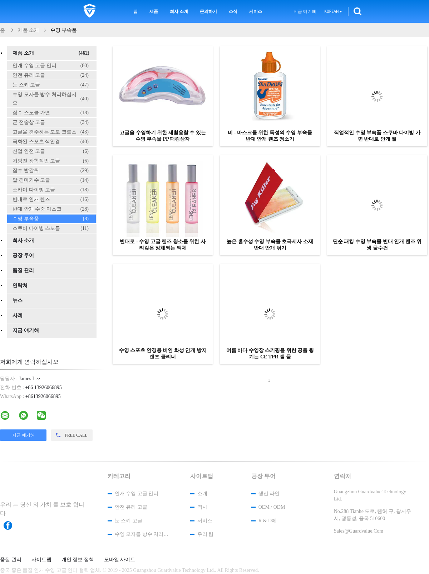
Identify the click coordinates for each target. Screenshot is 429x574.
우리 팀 (205, 534)
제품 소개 (51, 53)
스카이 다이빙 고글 (51, 190)
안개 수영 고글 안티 (51, 65)
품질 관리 (23, 270)
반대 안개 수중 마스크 (51, 209)
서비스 (204, 520)
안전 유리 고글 (51, 75)
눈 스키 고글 (51, 85)
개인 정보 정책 (77, 559)
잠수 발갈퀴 (51, 170)
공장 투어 (23, 255)
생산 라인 (269, 493)
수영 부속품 (51, 219)
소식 (233, 11)
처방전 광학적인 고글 (51, 161)
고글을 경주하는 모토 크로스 (51, 132)
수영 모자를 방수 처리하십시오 (51, 99)
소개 (202, 493)
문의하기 (208, 11)
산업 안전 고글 (51, 151)
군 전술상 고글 (51, 122)
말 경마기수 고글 (51, 180)
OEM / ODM (271, 507)
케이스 (255, 11)
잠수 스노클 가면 (51, 113)
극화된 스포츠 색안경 (51, 141)
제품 (153, 11)
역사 (202, 507)
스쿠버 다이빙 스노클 (51, 228)
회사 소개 (179, 11)
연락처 (20, 285)
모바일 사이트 (119, 559)
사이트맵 (41, 559)
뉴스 (18, 300)
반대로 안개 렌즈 (51, 199)
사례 (18, 315)
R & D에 (267, 520)
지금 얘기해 (305, 11)
